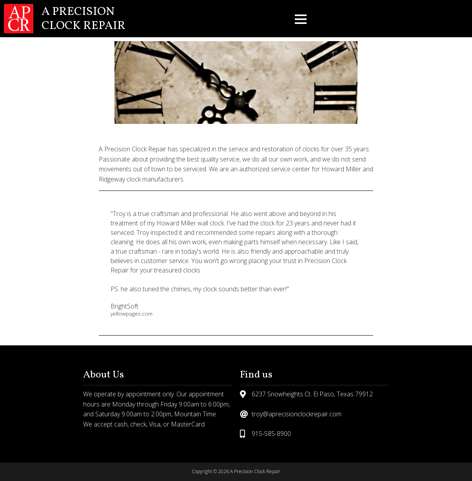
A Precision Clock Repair (83, 19)
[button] (301, 18)
